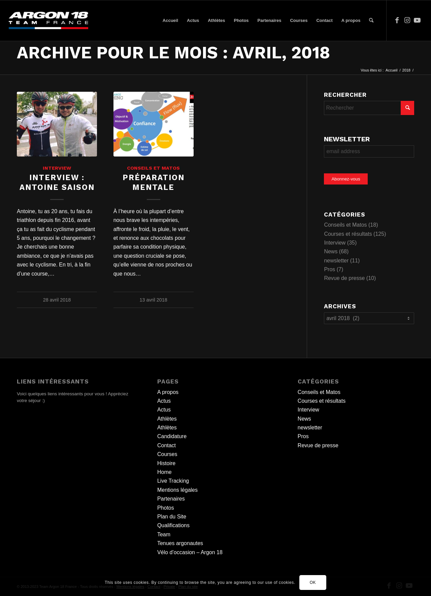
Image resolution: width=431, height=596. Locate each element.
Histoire (166, 463)
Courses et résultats (348, 234)
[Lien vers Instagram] (407, 20)
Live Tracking (173, 481)
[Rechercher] (371, 20)
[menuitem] (170, 20)
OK (313, 582)
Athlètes (167, 419)
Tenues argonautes (180, 543)
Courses (167, 454)
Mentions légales (177, 490)
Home (164, 472)
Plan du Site (171, 516)
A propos (167, 392)
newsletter (336, 260)
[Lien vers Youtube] (417, 20)
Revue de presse (344, 278)
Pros (329, 269)
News (330, 251)
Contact (166, 445)
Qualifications (173, 525)
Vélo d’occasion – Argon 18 (190, 552)
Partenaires (171, 499)
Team (163, 534)
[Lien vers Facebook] (397, 20)
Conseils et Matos (153, 168)
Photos (165, 508)
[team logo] (48, 20)
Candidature (172, 436)
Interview (57, 168)
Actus (164, 401)
